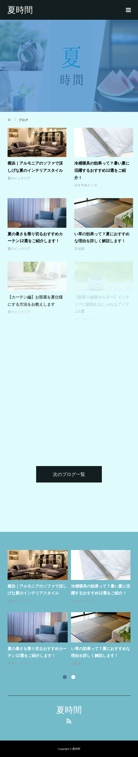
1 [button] (65, 677)
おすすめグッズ (85, 185)
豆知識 (79, 248)
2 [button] (73, 677)
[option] (71, 608)
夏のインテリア (19, 178)
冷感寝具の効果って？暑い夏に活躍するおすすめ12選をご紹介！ (101, 170)
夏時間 (20, 10)
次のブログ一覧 (69, 474)
